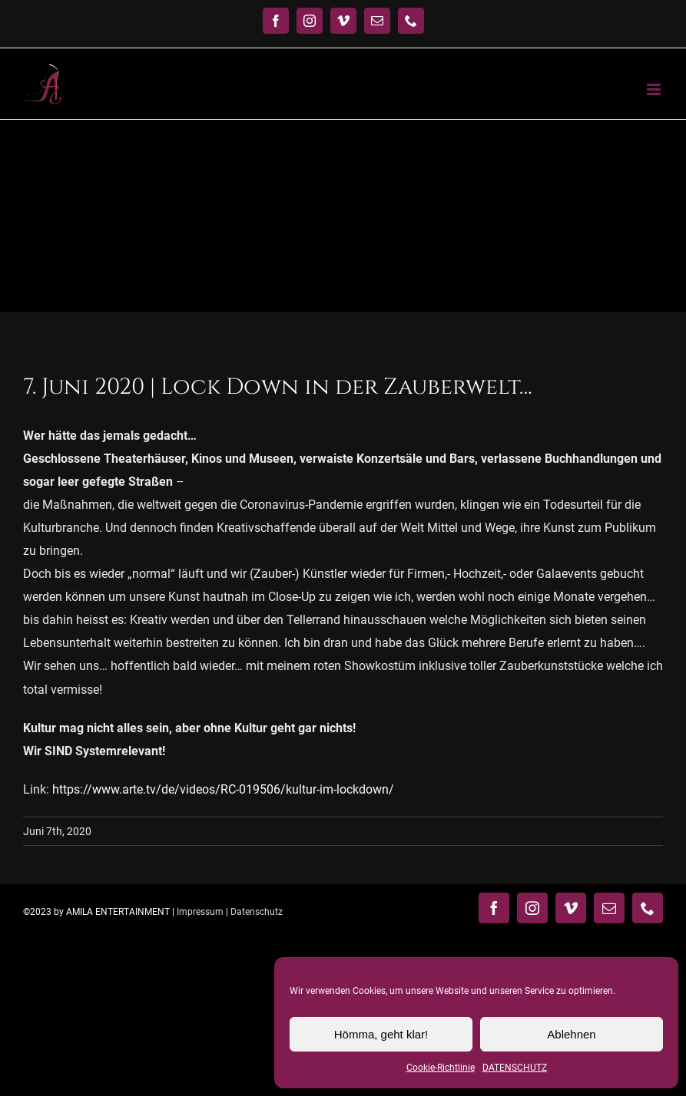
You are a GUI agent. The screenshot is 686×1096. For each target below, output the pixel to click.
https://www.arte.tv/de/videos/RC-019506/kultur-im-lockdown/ (223, 789)
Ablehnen (571, 1034)
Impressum (200, 911)
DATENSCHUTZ (514, 1067)
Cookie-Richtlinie (440, 1067)
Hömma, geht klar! (381, 1034)
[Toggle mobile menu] (655, 89)
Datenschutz (256, 911)
